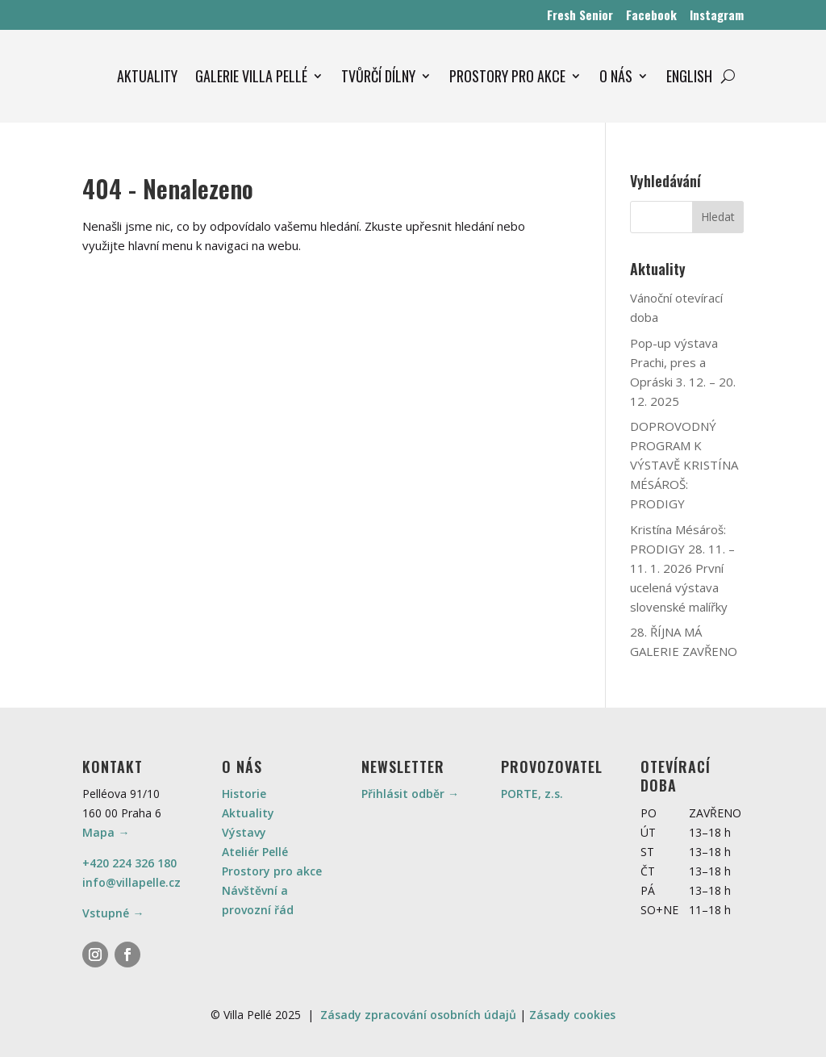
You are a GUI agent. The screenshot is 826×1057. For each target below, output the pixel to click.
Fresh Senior (580, 14)
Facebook (651, 14)
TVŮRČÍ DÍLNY (378, 75)
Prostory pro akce (272, 871)
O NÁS (615, 75)
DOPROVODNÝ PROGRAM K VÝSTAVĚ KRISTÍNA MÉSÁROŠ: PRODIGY (684, 465)
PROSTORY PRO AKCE (507, 75)
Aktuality (248, 813)
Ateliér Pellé (255, 851)
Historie (244, 793)
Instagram (717, 14)
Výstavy (244, 832)
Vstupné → (113, 913)
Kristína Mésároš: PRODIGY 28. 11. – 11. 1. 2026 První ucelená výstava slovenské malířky (682, 568)
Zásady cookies (572, 1014)
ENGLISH (689, 75)
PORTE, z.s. (532, 793)
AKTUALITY (147, 75)
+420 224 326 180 (129, 863)
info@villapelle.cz (131, 882)
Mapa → (105, 832)
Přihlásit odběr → (410, 793)
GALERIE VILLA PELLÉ (251, 75)
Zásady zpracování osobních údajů (418, 1014)
